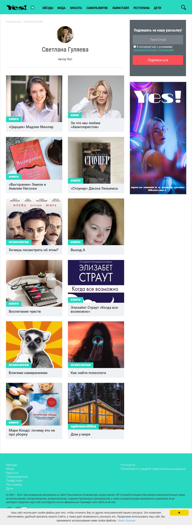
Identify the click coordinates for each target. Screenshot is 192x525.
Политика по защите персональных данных (153, 472)
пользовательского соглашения (154, 50)
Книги (14, 120)
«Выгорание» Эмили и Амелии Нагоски (27, 188)
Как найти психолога (88, 375)
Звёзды (11, 468)
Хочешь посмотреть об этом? (33, 252)
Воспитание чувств (25, 314)
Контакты (128, 468)
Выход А (78, 252)
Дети (157, 8)
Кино (75, 116)
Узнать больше (126, 520)
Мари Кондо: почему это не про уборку (32, 435)
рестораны (141, 8)
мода (62, 8)
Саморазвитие (97, 8)
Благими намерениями (28, 375)
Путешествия (83, 430)
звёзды (47, 8)
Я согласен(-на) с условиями (154, 49)
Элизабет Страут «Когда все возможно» (94, 312)
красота (76, 8)
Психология (19, 244)
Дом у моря (80, 437)
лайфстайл (120, 8)
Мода (10, 472)
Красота (12, 476)
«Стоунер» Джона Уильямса (94, 190)
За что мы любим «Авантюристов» (85, 126)
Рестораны (14, 487)
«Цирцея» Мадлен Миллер (31, 128)
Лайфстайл (14, 483)
